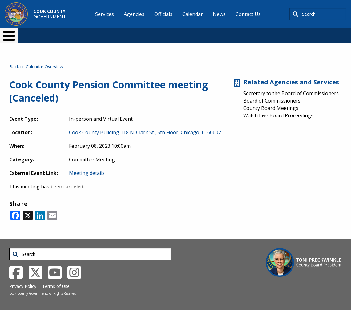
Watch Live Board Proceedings (278, 115)
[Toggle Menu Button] (9, 35)
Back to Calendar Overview (36, 67)
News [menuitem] (219, 14)
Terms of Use (56, 286)
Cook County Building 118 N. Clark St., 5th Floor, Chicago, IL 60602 (145, 132)
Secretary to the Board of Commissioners (291, 93)
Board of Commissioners (272, 100)
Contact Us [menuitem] (248, 14)
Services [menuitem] (104, 14)
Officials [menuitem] (163, 14)
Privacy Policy (22, 286)
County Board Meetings (270, 108)
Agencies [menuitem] (134, 14)
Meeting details (87, 173)
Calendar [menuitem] (192, 14)
